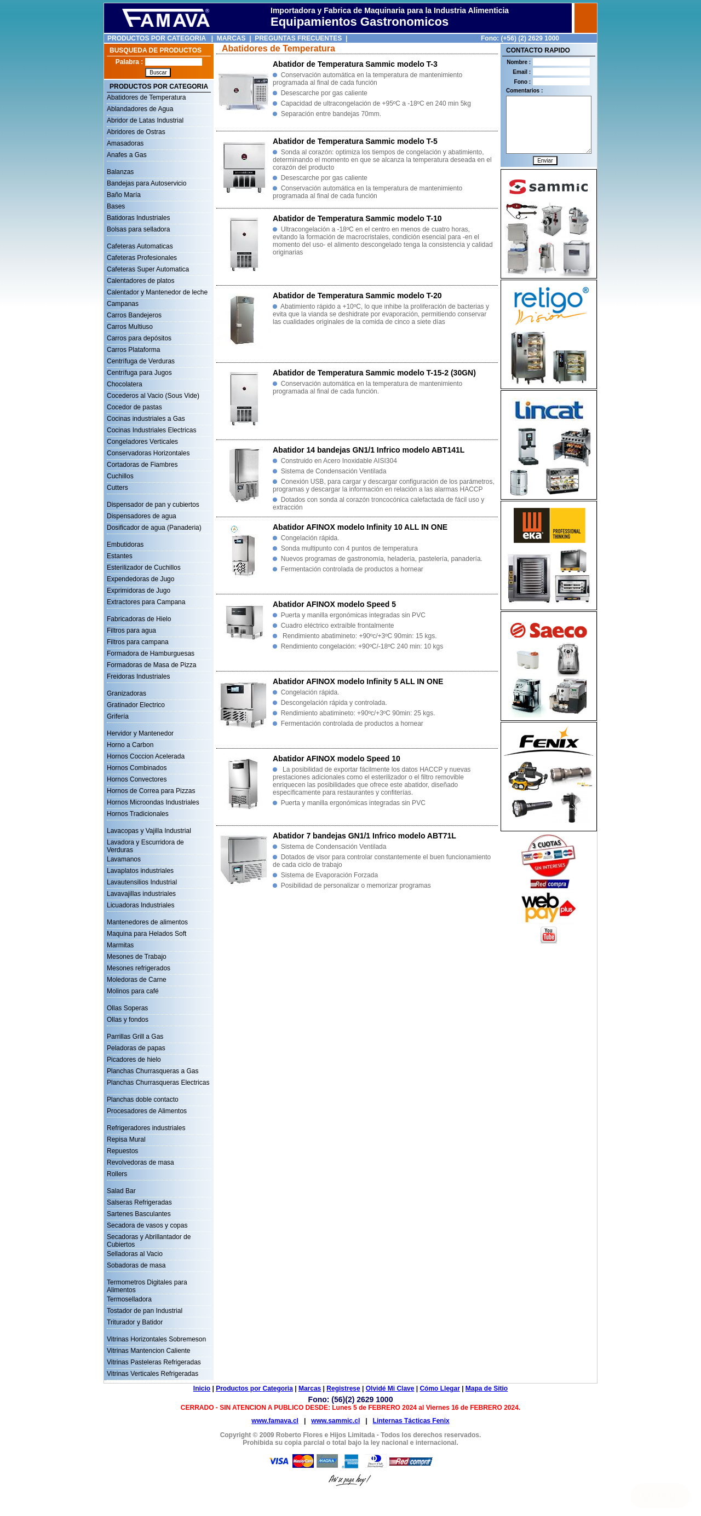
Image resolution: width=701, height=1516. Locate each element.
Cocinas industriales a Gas (146, 419)
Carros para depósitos (139, 338)
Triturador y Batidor (135, 1322)
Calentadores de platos (140, 281)
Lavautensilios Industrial (142, 882)
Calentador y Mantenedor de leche (157, 292)
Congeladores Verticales (142, 441)
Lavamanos (124, 859)
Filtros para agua (131, 630)
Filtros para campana (138, 642)
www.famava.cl (274, 1421)
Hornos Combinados (136, 768)
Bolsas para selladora (138, 229)
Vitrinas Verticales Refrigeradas (152, 1374)
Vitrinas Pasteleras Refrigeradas (154, 1362)
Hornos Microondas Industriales (153, 802)
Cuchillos (120, 476)
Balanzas (120, 172)
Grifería (118, 716)
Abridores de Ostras (136, 132)
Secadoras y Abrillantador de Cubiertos (149, 1238)
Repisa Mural (126, 1139)
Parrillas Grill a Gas (135, 1036)
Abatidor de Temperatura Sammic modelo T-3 (355, 64)
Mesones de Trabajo (136, 956)
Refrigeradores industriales (146, 1128)
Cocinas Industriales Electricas (151, 430)
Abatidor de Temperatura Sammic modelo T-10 (357, 218)
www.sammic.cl (335, 1421)
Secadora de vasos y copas (147, 1225)
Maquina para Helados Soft (146, 934)
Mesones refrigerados (138, 968)
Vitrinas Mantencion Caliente (149, 1351)
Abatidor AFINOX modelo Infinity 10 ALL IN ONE (360, 527)
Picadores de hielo (134, 1059)
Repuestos (122, 1151)
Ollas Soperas (127, 1008)
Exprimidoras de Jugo (138, 590)
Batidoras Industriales (138, 218)
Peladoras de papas (136, 1048)
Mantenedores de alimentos (147, 922)
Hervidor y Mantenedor (140, 733)
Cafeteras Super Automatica (148, 269)
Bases (116, 206)
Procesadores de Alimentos (147, 1111)
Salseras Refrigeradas (139, 1202)
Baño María (124, 195)
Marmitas (120, 945)
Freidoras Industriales (138, 676)
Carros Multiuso (130, 327)
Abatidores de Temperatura (146, 97)
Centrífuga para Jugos (139, 373)
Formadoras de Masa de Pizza (151, 665)
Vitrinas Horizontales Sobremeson (156, 1339)
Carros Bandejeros (134, 315)
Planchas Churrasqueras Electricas (158, 1082)
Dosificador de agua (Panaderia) (154, 527)
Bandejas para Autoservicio (146, 183)
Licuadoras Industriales (140, 905)
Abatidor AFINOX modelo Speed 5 (334, 604)
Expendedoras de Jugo (140, 579)
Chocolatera (124, 384)
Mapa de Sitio (487, 1388)
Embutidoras (125, 544)
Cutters (117, 487)
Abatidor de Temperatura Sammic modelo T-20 (357, 295)
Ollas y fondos (127, 1019)
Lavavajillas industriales (141, 894)
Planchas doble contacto (143, 1099)
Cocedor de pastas (134, 407)
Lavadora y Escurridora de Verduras (145, 843)
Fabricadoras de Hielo (139, 619)
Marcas (309, 1388)
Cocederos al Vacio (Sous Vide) (153, 396)
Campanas (123, 304)
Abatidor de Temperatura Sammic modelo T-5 (355, 141)
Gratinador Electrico (136, 705)
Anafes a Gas (127, 155)
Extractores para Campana (146, 602)
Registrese (343, 1388)
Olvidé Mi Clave (390, 1388)
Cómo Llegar (439, 1388)
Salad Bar (121, 1191)
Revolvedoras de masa (140, 1162)
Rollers (117, 1174)
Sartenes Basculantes (139, 1214)
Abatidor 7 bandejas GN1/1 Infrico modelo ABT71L (364, 835)
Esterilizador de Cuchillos (144, 567)
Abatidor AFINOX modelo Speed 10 (336, 758)
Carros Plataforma (133, 350)
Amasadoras (125, 143)
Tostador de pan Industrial (144, 1311)
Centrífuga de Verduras (141, 361)
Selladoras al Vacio (135, 1254)
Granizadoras (126, 693)
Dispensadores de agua (141, 516)
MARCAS (231, 38)
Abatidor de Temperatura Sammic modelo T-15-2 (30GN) (374, 372)
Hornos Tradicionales (138, 814)
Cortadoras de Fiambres (142, 464)
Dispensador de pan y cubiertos (153, 504)
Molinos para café (133, 991)
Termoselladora (129, 1299)
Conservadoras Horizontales (148, 453)
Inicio (201, 1388)
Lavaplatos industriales (140, 871)
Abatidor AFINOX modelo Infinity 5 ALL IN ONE (358, 681)
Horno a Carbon (130, 745)
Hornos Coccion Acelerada (146, 756)
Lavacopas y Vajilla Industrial (149, 831)
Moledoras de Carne (136, 979)
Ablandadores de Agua (140, 109)
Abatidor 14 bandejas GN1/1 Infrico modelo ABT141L (368, 449)
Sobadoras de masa (136, 1265)
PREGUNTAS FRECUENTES (298, 38)
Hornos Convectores (136, 779)
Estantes (120, 556)
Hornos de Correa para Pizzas (151, 791)
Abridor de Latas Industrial (145, 120)
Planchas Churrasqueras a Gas (152, 1071)
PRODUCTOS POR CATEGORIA (156, 38)
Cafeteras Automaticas (140, 246)
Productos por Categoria (254, 1388)
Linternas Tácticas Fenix (411, 1421)
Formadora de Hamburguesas (150, 653)
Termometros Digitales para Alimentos (147, 1283)
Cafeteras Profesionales (142, 258)
